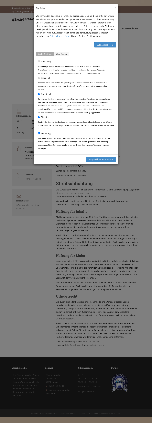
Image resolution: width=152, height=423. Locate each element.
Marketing (44, 133)
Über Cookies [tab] (61, 54)
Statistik (43, 117)
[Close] (115, 7)
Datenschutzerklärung (60, 36)
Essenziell (44, 78)
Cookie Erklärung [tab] (45, 54)
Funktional (44, 94)
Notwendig (44, 61)
